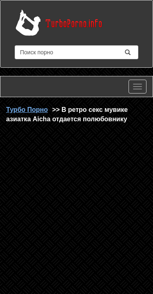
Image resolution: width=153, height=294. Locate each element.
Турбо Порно (27, 109)
